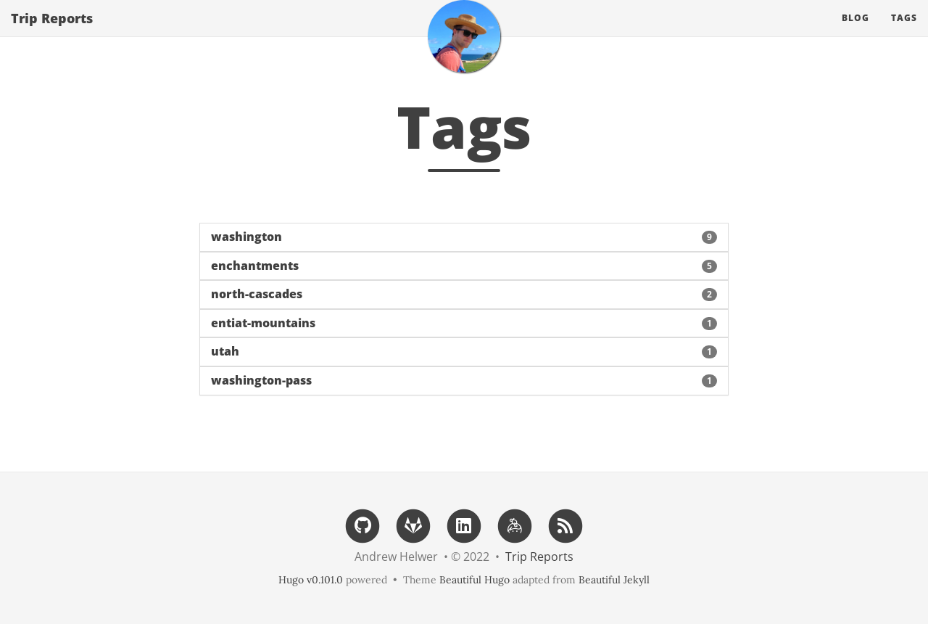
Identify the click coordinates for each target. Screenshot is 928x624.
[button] (464, 237)
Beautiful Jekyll (614, 579)
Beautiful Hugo (474, 579)
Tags (904, 32)
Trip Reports (52, 32)
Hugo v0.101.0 (310, 579)
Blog (855, 32)
